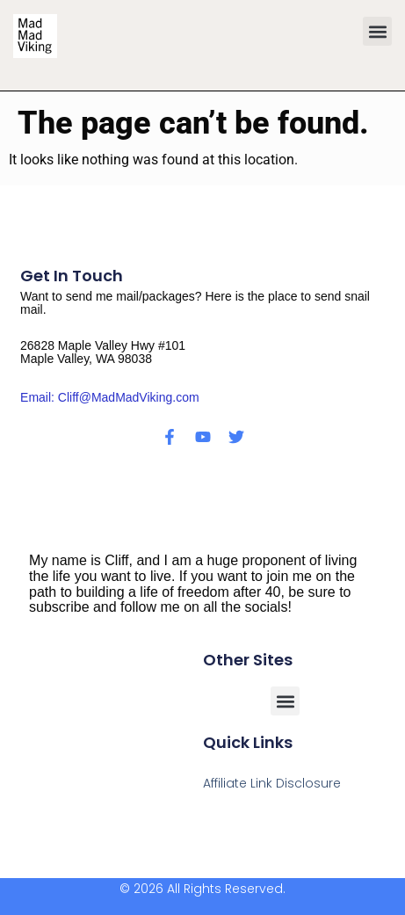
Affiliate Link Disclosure (272, 783)
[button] (377, 31)
